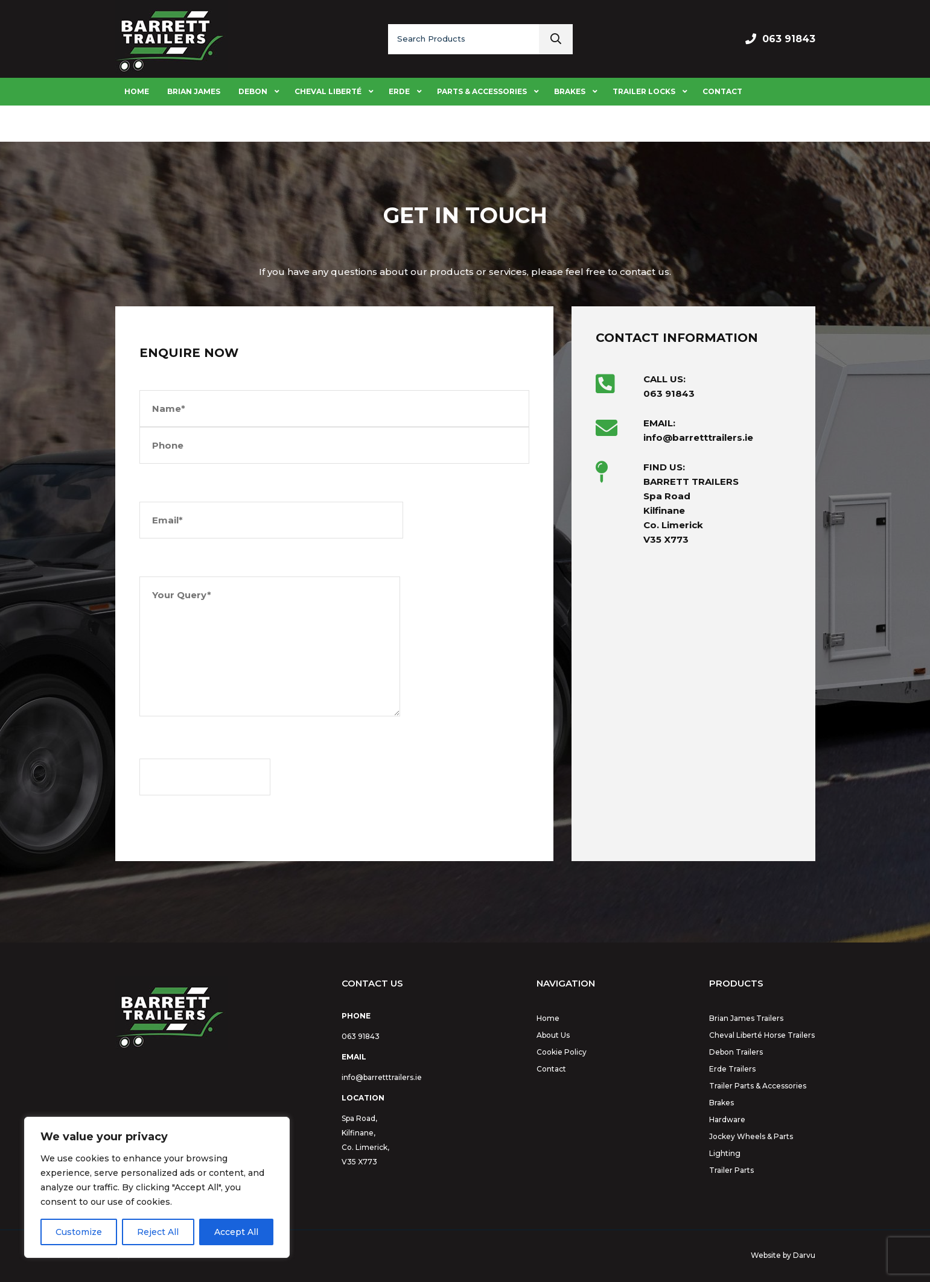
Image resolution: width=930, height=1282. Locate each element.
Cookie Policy (562, 1051)
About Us (553, 1035)
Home (548, 1018)
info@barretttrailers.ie (382, 1077)
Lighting (724, 1153)
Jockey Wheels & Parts (751, 1136)
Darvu (804, 1255)
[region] (157, 1187)
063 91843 (788, 39)
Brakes (721, 1102)
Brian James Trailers (746, 1018)
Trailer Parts (731, 1170)
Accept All (236, 1232)
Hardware (727, 1119)
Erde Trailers (732, 1068)
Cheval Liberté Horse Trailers (762, 1035)
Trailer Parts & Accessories (757, 1085)
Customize (79, 1232)
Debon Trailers (736, 1051)
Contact (551, 1068)
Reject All (158, 1232)
